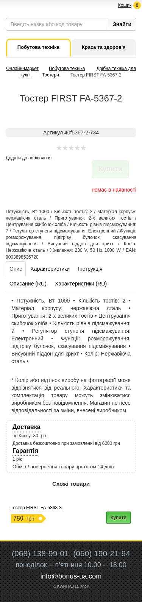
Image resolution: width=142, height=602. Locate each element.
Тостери (50, 75)
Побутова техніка (67, 68)
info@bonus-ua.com (71, 576)
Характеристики (50, 269)
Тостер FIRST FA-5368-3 (36, 507)
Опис (15, 269)
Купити (118, 517)
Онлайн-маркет (22, 68)
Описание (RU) (28, 284)
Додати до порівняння (28, 158)
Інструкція (90, 269)
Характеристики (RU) (81, 284)
